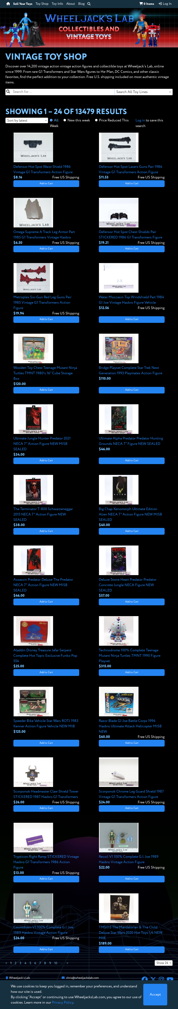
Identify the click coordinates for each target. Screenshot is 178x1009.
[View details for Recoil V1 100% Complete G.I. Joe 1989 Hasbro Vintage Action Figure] (132, 846)
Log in (140, 120)
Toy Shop (42, 4)
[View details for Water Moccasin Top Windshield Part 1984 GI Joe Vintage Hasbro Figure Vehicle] (132, 287)
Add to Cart (46, 183)
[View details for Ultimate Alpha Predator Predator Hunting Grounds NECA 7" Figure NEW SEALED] (132, 428)
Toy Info (57, 4)
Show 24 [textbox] (162, 963)
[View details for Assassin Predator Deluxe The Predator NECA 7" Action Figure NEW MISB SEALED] (46, 572)
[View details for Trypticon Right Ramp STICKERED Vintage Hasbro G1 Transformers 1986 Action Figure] (46, 849)
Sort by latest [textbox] (17, 120)
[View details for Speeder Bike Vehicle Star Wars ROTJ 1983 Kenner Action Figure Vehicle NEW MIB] (46, 710)
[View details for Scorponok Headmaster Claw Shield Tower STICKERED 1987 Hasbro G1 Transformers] (46, 781)
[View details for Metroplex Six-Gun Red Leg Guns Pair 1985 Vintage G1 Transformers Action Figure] (46, 289)
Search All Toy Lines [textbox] (132, 92)
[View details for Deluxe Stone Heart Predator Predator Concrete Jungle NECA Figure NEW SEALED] (132, 572)
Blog (81, 4)
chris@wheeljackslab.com (82, 977)
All (56, 120)
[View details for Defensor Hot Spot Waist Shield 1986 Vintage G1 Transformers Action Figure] (46, 156)
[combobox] (143, 92)
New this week (78, 120)
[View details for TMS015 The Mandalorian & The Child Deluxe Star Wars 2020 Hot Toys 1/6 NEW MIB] (132, 919)
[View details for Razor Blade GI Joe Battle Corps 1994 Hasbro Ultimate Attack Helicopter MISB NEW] (132, 713)
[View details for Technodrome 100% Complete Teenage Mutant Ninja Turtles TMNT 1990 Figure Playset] (132, 642)
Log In (165, 4)
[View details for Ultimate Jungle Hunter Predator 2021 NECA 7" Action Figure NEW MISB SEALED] (46, 430)
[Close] (155, 994)
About (70, 4)
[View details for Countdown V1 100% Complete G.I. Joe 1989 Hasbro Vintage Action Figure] (46, 917)
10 (55, 963)
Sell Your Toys (22, 4)
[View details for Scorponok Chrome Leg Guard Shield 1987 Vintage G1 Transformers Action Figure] (132, 781)
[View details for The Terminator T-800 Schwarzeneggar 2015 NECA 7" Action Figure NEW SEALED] (46, 501)
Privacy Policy (62, 1002)
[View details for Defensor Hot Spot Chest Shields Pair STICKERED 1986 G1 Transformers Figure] (132, 221)
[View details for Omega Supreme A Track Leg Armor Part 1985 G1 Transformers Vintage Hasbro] (46, 221)
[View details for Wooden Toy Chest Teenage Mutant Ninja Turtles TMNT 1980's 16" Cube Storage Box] (46, 360)
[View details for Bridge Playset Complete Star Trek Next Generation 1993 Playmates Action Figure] (132, 357)
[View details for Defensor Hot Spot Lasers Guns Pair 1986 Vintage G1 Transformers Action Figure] (132, 156)
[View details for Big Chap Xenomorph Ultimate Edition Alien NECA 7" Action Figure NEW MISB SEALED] (132, 501)
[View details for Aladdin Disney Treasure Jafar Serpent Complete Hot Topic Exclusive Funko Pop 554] (46, 642)
